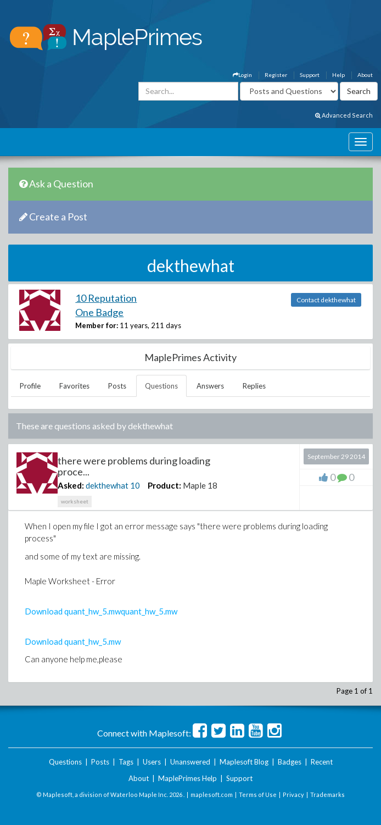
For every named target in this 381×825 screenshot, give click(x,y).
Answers (210, 385)
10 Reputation (106, 298)
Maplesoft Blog (244, 761)
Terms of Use (258, 794)
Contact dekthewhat (326, 300)
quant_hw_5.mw (149, 611)
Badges (289, 761)
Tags (126, 761)
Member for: (96, 325)
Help (338, 74)
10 (135, 485)
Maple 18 (200, 485)
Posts (117, 385)
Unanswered (190, 761)
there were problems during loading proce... (134, 466)
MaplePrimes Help (187, 778)
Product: (164, 485)
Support (310, 74)
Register (276, 74)
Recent (322, 761)
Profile (30, 385)
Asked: (71, 485)
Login (242, 74)
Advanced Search (344, 115)
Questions (161, 385)
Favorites (74, 385)
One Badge (99, 312)
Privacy (293, 794)
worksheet (74, 501)
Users (152, 761)
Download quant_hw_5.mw (73, 611)
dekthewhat (107, 485)
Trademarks (327, 794)
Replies (254, 385)
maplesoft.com (211, 794)
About (365, 74)
